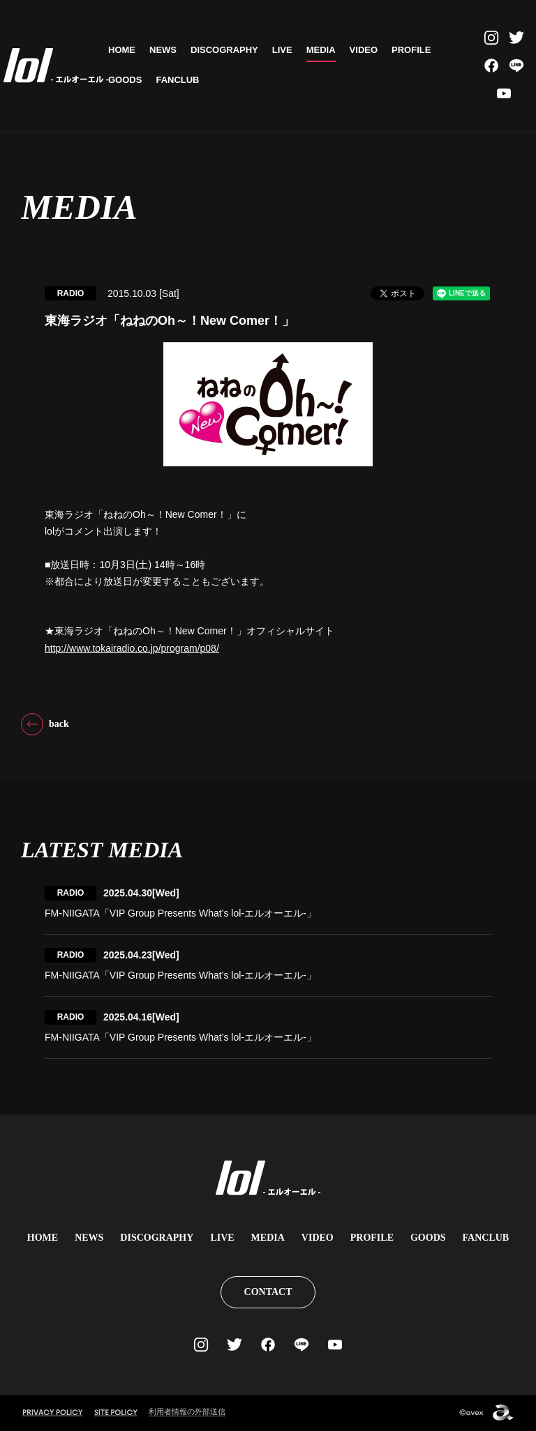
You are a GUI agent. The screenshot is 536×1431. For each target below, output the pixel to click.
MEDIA (321, 50)
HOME (121, 50)
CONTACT (268, 1292)
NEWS (163, 50)
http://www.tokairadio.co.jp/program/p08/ (132, 648)
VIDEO (364, 50)
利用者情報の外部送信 (187, 1411)
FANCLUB (177, 80)
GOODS (125, 80)
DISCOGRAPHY (224, 50)
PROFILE (411, 50)
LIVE (282, 50)
